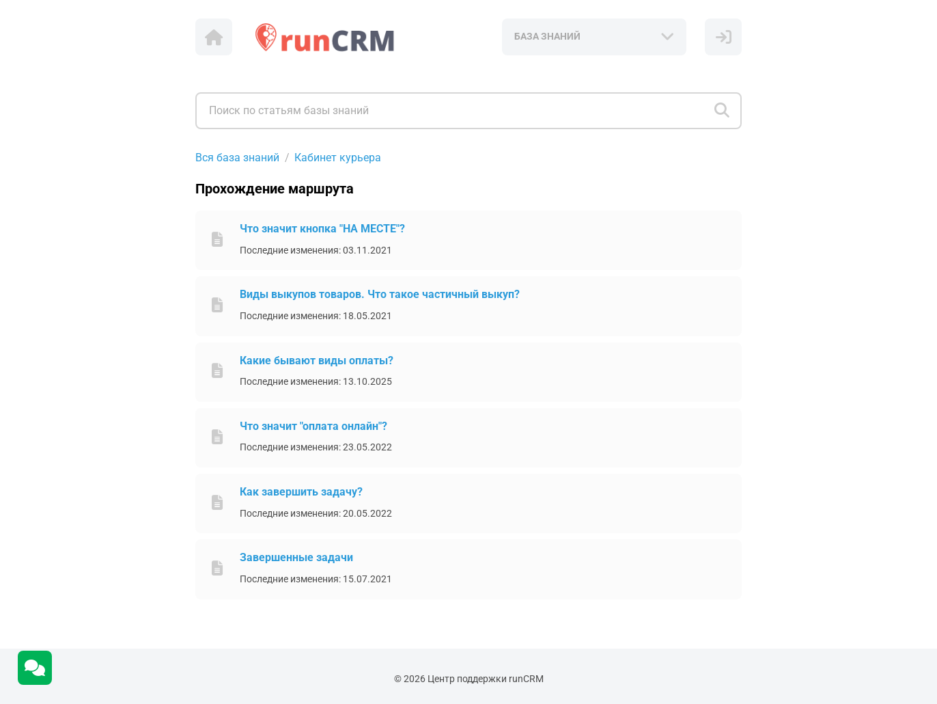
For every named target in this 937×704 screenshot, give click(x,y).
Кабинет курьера (337, 157)
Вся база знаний (237, 157)
